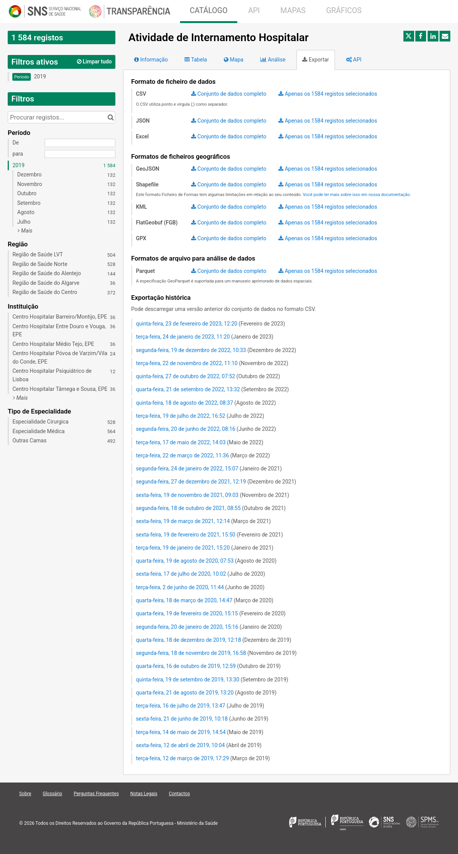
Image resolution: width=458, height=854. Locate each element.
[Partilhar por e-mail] (445, 36)
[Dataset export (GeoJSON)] (229, 169)
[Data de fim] (80, 154)
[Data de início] (80, 143)
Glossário (52, 793)
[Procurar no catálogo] (110, 117)
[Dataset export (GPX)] (229, 238)
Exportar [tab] (315, 59)
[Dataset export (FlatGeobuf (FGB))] (229, 223)
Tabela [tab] (196, 59)
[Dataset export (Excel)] (229, 137)
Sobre (25, 793)
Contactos (179, 793)
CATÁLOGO (208, 10)
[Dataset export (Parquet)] (229, 271)
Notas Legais (143, 793)
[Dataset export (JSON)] (229, 121)
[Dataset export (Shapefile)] (229, 185)
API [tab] (353, 59)
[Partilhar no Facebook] (420, 36)
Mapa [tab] (233, 59)
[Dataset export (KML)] (229, 207)
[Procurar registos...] (61, 117)
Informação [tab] (151, 59)
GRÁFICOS (343, 10)
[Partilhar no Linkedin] (433, 36)
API (254, 10)
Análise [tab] (272, 59)
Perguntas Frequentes (96, 793)
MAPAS (293, 10)
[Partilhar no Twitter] (408, 36)
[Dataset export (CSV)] (229, 94)
